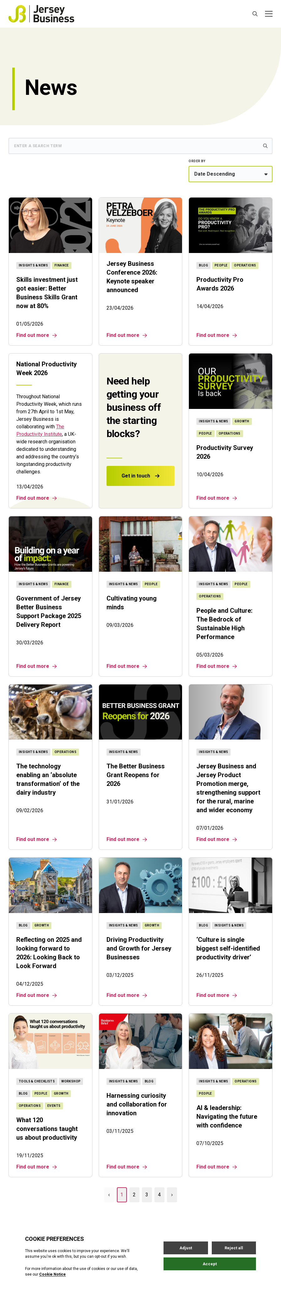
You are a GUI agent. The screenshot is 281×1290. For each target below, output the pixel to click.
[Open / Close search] (255, 14)
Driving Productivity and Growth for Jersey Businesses (139, 948)
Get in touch (140, 476)
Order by (197, 161)
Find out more (36, 335)
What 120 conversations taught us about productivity (47, 1128)
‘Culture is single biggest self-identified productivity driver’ (228, 948)
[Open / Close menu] (269, 14)
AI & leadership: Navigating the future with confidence (226, 1116)
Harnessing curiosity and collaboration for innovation (137, 1104)
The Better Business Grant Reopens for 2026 (136, 774)
